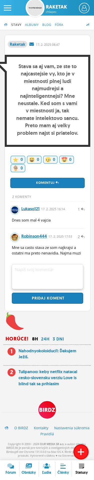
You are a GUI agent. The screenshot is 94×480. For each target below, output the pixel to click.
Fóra (59, 25)
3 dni (58, 339)
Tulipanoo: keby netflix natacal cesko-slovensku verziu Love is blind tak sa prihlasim (48, 377)
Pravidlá (47, 433)
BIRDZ (47, 410)
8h (35, 339)
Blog (46, 25)
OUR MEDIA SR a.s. (52, 444)
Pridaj (47, 298)
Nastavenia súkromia (71, 427)
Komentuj (47, 183)
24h (45, 339)
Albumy (32, 25)
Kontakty (41, 427)
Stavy (16, 25)
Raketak (56, 9)
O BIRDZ (21, 427)
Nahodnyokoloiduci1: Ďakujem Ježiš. (47, 354)
